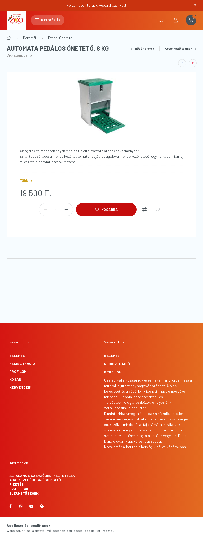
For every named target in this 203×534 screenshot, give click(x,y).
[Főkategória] (9, 38)
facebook (10, 506)
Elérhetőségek (24, 493)
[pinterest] (193, 63)
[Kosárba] (106, 209)
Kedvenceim (20, 387)
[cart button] (191, 20)
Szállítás (18, 488)
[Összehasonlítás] (144, 209)
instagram (21, 506)
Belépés (17, 355)
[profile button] (175, 20)
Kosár (15, 379)
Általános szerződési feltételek (42, 475)
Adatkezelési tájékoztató (35, 479)
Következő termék (180, 48)
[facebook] (182, 63)
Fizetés (16, 484)
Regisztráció (22, 363)
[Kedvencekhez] (158, 209)
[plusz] (66, 209)
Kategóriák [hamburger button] (48, 20)
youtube (31, 506)
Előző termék (142, 48)
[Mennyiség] (56, 209)
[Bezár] (195, 5)
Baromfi (29, 37)
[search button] (161, 20)
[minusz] (46, 209)
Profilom (18, 371)
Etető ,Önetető (60, 37)
